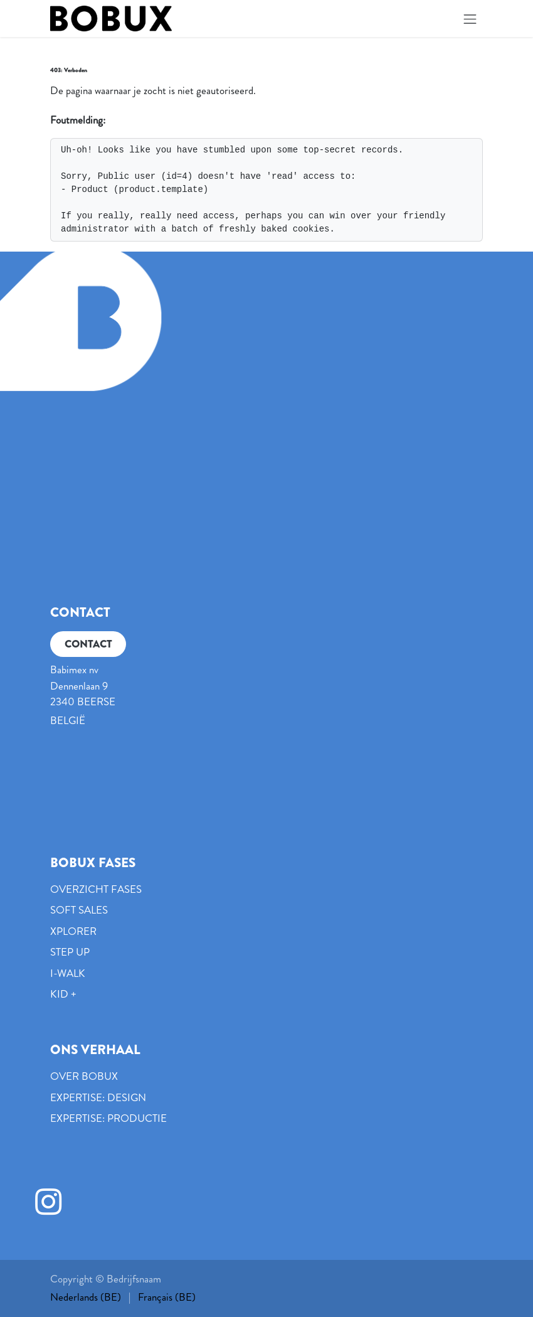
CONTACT (88, 643)
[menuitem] (85, 1298)
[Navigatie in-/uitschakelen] (470, 18)
